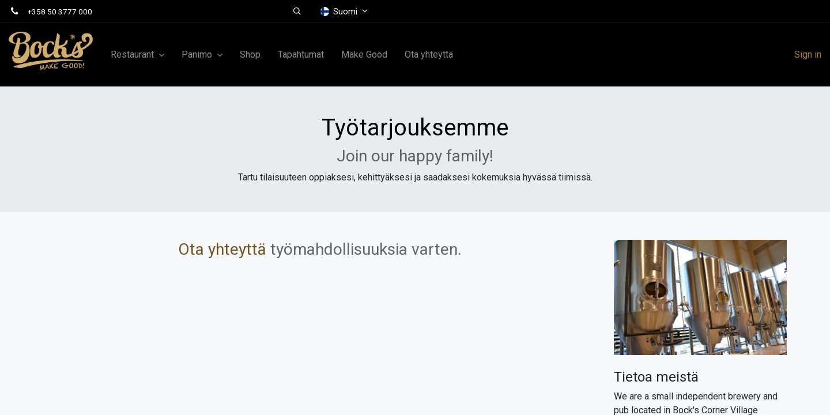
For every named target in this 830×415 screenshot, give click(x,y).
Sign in (807, 54)
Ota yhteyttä (222, 249)
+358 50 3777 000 (60, 11)
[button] (297, 11)
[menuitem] (250, 54)
